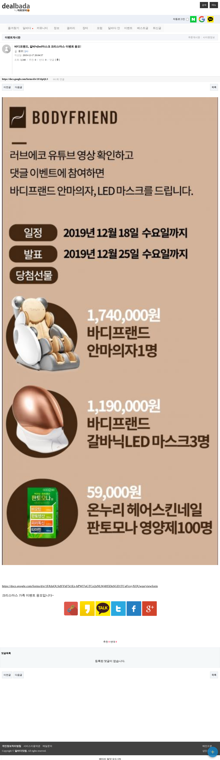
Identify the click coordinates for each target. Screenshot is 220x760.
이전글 (7, 87)
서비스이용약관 (32, 736)
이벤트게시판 (12, 37)
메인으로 (207, 736)
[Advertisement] (110, 619)
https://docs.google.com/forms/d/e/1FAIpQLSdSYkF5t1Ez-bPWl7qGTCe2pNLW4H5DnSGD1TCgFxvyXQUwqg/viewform (80, 586)
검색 (203, 4)
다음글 (18, 87)
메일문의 (47, 736)
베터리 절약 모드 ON (110, 749)
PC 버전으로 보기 (110, 756)
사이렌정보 (209, 37)
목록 (214, 87)
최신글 (157, 28)
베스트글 (142, 28)
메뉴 (213, 4)
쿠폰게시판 (194, 37)
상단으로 (207, 741)
